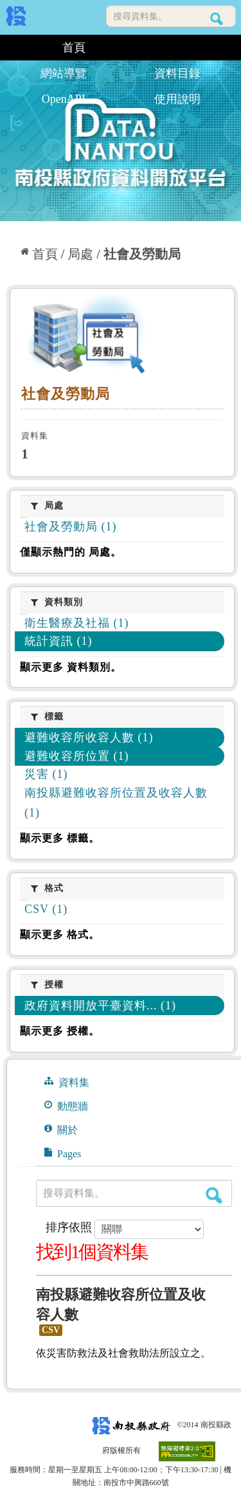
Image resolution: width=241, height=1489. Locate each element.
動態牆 (66, 1106)
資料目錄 (177, 73)
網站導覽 (63, 73)
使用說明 (177, 99)
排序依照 (69, 1227)
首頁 (73, 47)
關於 (61, 1129)
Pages (62, 1153)
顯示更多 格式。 (60, 934)
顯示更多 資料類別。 (70, 667)
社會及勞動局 (142, 254)
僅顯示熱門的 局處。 (70, 551)
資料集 (66, 1082)
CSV (51, 1330)
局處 (80, 254)
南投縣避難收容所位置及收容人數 (121, 1304)
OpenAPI (63, 99)
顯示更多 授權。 (60, 1030)
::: (11, 47)
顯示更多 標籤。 (60, 838)
